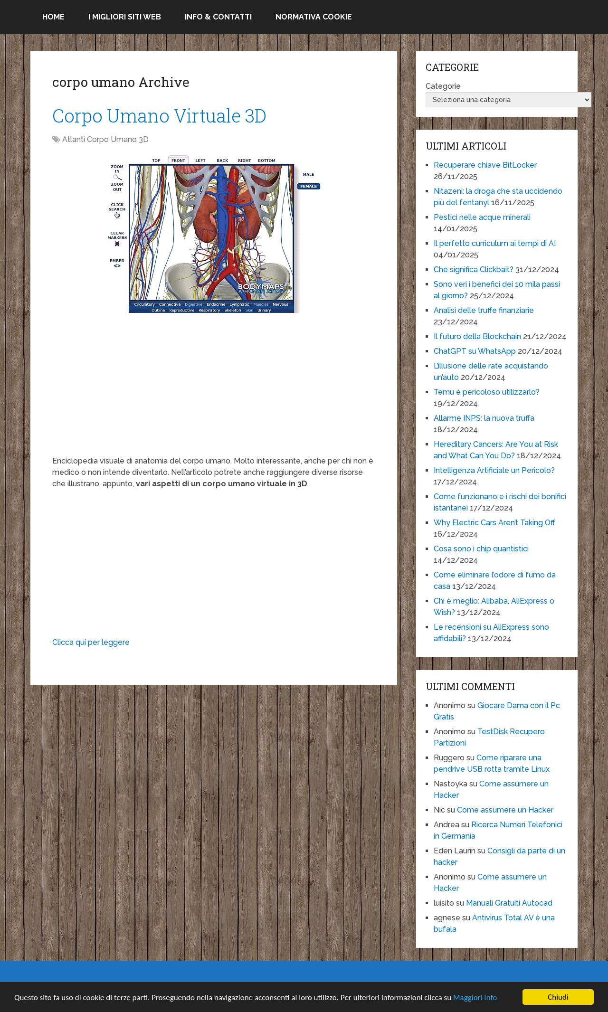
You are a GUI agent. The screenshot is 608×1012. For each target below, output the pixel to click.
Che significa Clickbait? (473, 269)
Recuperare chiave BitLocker (485, 165)
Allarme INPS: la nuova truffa (484, 418)
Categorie (443, 86)
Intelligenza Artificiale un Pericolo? (494, 470)
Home (53, 16)
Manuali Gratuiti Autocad (509, 903)
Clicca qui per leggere (91, 642)
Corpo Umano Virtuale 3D (159, 115)
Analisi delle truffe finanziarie (484, 310)
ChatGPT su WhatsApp (475, 351)
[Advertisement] (213, 388)
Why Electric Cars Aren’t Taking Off (494, 522)
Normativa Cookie (314, 16)
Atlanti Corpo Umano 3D (105, 139)
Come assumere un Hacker (505, 809)
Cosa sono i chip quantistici (481, 548)
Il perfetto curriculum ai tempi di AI (495, 243)
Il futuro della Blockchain (477, 336)
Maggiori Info (475, 998)
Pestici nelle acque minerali (482, 217)
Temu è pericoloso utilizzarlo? (487, 392)
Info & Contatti (218, 16)
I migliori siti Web (124, 16)
